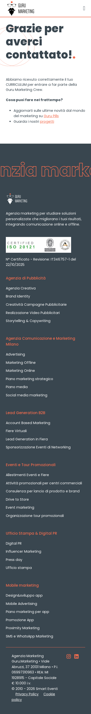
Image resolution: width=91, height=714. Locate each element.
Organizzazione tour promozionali (35, 515)
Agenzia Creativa (21, 288)
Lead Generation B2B (25, 412)
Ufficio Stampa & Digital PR (31, 533)
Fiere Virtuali (16, 430)
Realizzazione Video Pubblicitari (33, 312)
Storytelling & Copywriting (28, 320)
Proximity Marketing (23, 628)
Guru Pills (51, 115)
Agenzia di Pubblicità (26, 278)
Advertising (15, 354)
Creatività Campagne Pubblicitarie (36, 304)
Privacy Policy (27, 694)
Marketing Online (20, 370)
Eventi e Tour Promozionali (31, 464)
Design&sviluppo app (24, 595)
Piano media (17, 386)
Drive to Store (17, 499)
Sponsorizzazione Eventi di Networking (38, 447)
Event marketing (20, 507)
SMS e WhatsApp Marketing (29, 636)
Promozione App (20, 620)
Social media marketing (26, 395)
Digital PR (14, 543)
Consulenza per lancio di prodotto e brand (43, 491)
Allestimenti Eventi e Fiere (27, 474)
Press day (14, 559)
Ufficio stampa (19, 567)
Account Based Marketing (28, 422)
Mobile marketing (22, 585)
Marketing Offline (21, 362)
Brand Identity (18, 296)
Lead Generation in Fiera (27, 439)
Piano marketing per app (27, 611)
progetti (47, 121)
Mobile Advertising (21, 603)
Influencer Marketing (23, 551)
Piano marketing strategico (29, 378)
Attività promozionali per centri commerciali (44, 483)
